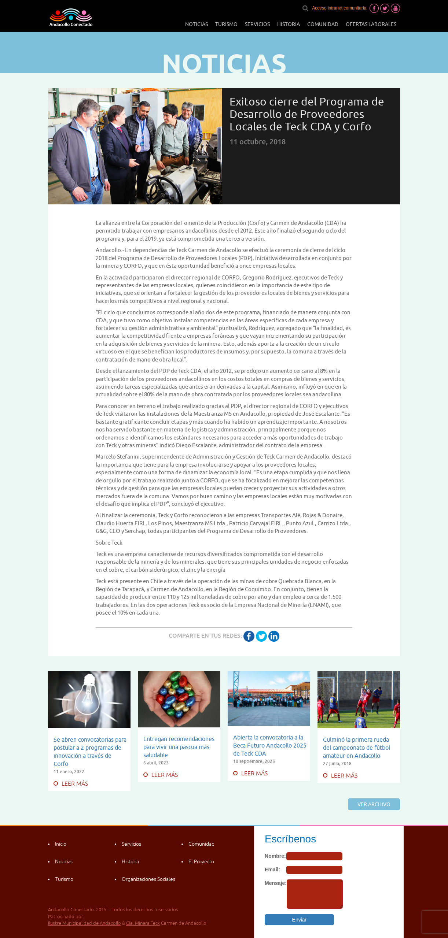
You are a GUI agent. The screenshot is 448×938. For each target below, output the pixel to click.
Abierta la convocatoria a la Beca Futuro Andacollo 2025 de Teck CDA (269, 745)
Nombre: (275, 856)
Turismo (226, 24)
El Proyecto (201, 861)
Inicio (60, 844)
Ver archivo (373, 804)
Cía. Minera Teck (143, 923)
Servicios (257, 24)
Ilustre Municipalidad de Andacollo (84, 923)
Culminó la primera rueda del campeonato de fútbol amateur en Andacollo (356, 747)
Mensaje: (276, 883)
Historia (288, 24)
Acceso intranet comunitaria (339, 8)
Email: (272, 869)
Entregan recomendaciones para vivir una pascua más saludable (178, 746)
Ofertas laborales (371, 24)
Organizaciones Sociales (148, 879)
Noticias (196, 24)
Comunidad (322, 24)
